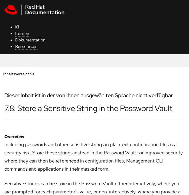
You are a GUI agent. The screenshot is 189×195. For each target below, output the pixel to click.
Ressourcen (26, 46)
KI (17, 27)
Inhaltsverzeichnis (18, 73)
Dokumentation (30, 40)
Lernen (22, 33)
